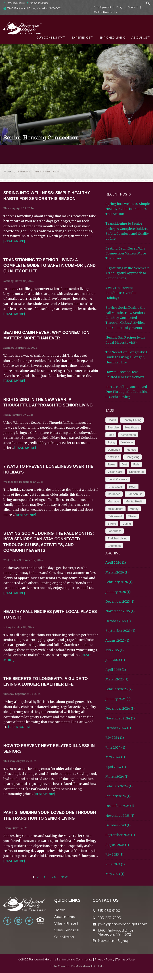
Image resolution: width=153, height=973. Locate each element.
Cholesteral (136, 471)
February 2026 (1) (119, 582)
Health (112, 420)
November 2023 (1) (119, 816)
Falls (136, 464)
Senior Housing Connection (38, 171)
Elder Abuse (135, 494)
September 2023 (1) (120, 835)
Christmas (114, 545)
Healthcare (132, 427)
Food (111, 435)
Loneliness (115, 531)
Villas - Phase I (66, 923)
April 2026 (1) (115, 562)
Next (63, 877)
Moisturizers (115, 508)
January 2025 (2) (118, 699)
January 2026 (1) (118, 592)
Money (134, 508)
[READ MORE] (14, 241)
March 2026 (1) (117, 572)
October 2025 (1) (118, 621)
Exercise (113, 427)
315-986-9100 (14, 3)
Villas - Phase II (66, 930)
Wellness (127, 442)
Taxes (111, 464)
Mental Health (134, 501)
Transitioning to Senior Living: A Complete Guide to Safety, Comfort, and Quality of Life (49, 265)
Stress (132, 516)
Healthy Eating (131, 420)
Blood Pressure (118, 479)
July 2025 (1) (114, 650)
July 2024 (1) (114, 738)
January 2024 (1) (118, 796)
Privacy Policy (104, 959)
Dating (126, 523)
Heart (132, 486)
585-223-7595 (37, 3)
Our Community (43, 37)
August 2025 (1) (117, 641)
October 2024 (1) (118, 728)
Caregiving (132, 457)
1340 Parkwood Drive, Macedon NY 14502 (34, 8)
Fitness (131, 449)
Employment (102, 7)
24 (54, 877)
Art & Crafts (115, 486)
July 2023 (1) (114, 854)
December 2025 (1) (119, 601)
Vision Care (115, 471)
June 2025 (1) (115, 660)
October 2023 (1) (118, 825)
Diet (124, 464)
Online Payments (105, 12)
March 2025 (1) (116, 679)
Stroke (112, 523)
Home (7, 171)
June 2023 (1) (115, 864)
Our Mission (64, 937)
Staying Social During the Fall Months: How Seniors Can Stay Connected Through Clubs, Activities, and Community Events (125, 318)
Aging (111, 442)
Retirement (115, 516)
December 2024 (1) (120, 708)
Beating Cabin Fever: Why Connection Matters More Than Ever (125, 253)
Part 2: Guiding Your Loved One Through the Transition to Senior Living (127, 392)
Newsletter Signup (111, 940)
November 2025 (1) (120, 611)
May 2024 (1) (115, 757)
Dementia (114, 449)
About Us (137, 37)
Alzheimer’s (128, 435)
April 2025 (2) (115, 670)
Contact (133, 7)
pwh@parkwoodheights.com (122, 924)
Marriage (113, 501)
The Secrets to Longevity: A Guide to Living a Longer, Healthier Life (126, 357)
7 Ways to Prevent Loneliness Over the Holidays (120, 293)
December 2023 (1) (119, 806)
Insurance (114, 494)
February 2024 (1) (119, 786)
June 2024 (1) (115, 747)
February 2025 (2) (119, 689)
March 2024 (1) (117, 777)
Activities (113, 457)
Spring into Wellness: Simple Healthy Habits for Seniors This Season (127, 209)
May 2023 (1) (115, 874)
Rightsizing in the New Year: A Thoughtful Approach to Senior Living (127, 273)
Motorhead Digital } (89, 966)
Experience (77, 37)
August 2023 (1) (117, 845)
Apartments (64, 916)
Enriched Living (110, 37)
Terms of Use (125, 959)
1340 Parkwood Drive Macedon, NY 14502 (116, 932)
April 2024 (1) (115, 767)
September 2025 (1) (120, 631)
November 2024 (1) (120, 718)
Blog (119, 7)
